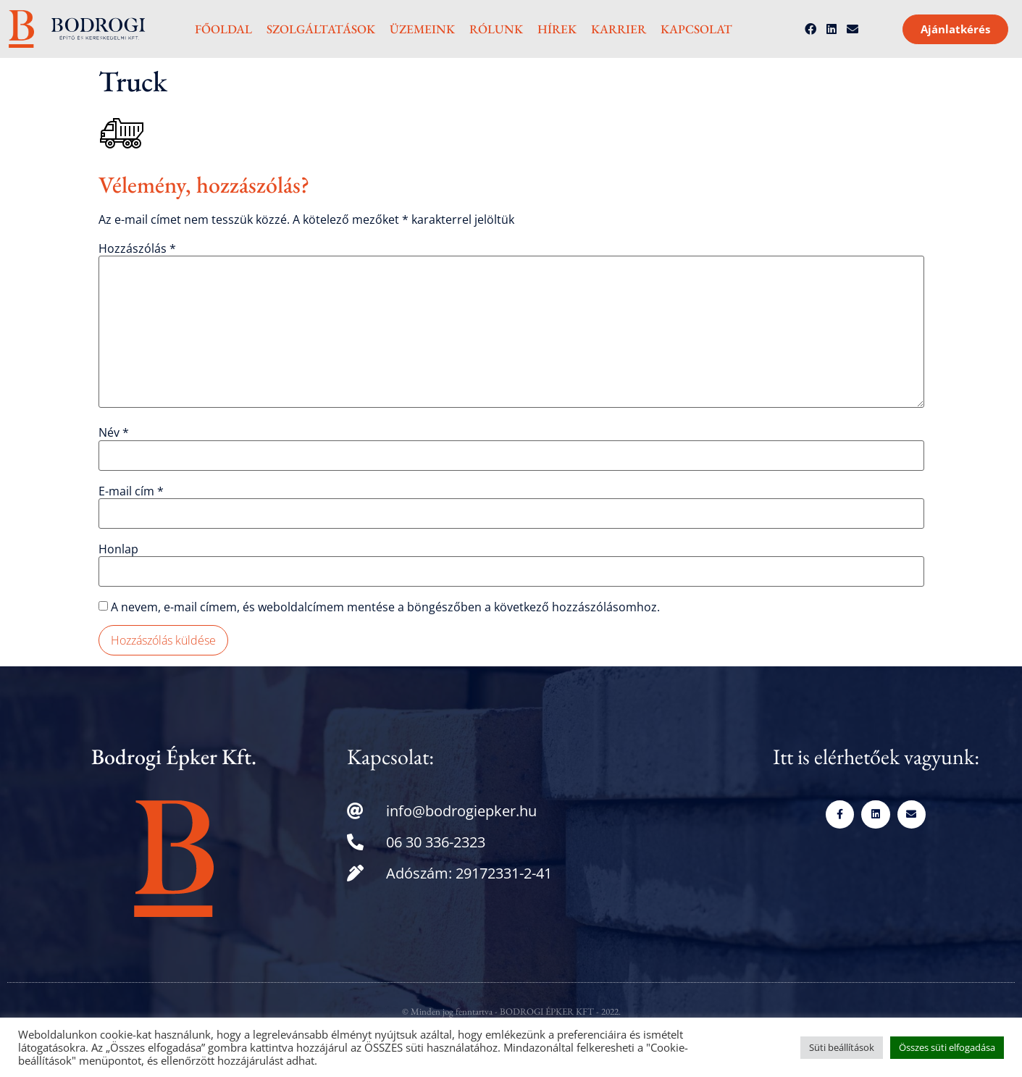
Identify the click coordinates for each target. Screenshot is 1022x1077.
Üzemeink (422, 29)
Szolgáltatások (321, 29)
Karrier (618, 29)
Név (114, 432)
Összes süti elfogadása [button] (947, 1047)
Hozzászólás (137, 248)
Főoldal (223, 29)
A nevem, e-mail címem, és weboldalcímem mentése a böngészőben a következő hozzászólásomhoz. (385, 607)
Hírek (557, 29)
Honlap (118, 549)
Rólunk (496, 29)
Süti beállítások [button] (841, 1047)
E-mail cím (131, 491)
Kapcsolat (696, 29)
